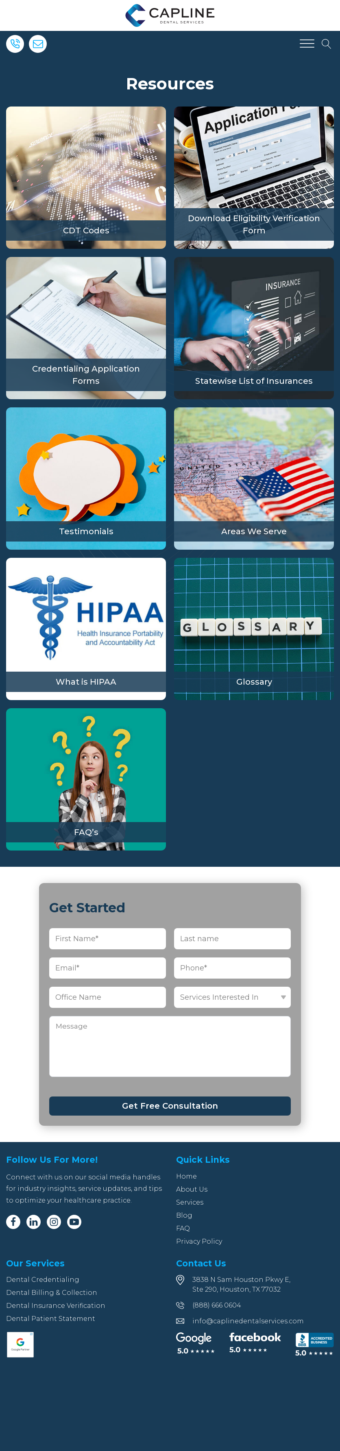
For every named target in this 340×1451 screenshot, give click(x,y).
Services (189, 1202)
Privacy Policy (199, 1241)
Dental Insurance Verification (55, 1306)
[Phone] (15, 44)
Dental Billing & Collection (51, 1293)
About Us (191, 1189)
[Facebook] (13, 1222)
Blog (184, 1215)
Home (186, 1176)
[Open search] (326, 44)
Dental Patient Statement (50, 1319)
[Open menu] (307, 44)
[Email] (38, 44)
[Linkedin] (33, 1222)
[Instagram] (54, 1222)
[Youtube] (74, 1222)
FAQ (183, 1228)
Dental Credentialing (42, 1279)
